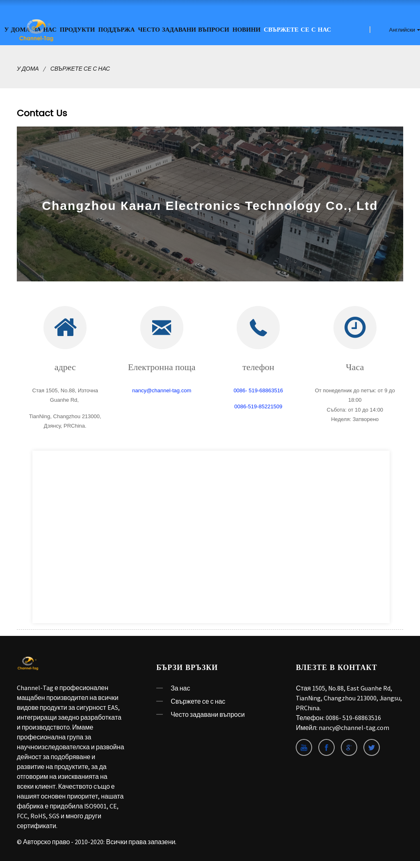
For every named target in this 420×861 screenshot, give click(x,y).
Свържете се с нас (297, 30)
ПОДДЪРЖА (116, 30)
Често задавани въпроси (183, 30)
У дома (28, 68)
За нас (180, 688)
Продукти (77, 30)
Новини (246, 30)
